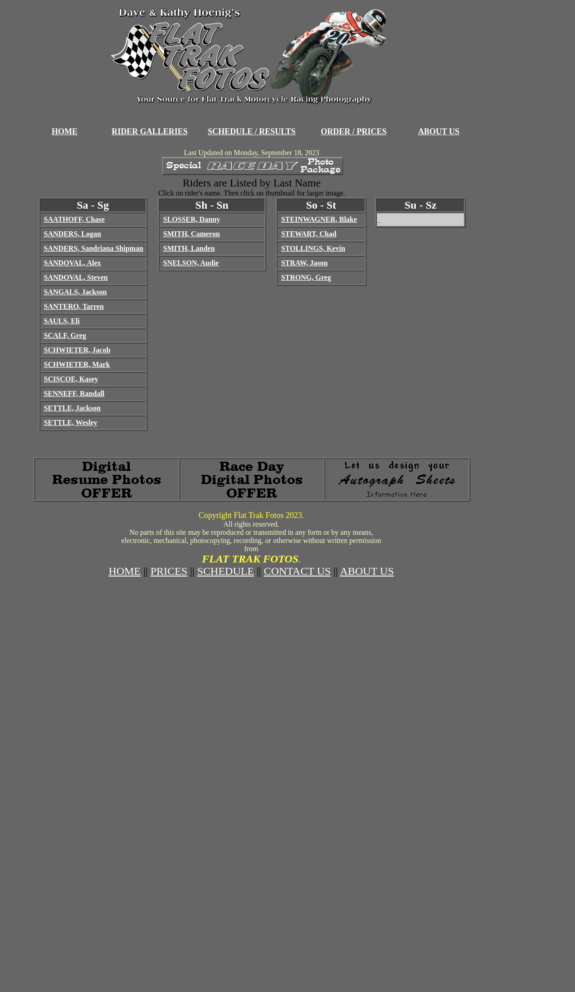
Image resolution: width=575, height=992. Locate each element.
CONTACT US (297, 571)
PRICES (169, 571)
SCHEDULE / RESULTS (251, 131)
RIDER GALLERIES (150, 131)
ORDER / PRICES (353, 131)
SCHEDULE (225, 571)
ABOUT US (438, 131)
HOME (65, 131)
